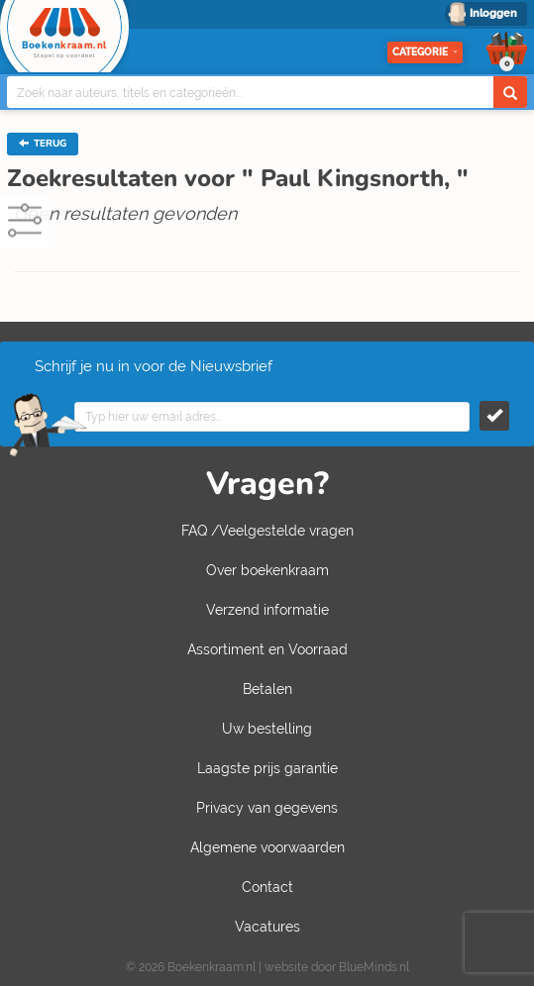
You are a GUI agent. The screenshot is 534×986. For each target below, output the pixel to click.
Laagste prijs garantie (267, 768)
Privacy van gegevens (267, 808)
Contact (267, 887)
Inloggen (493, 13)
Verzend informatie (267, 610)
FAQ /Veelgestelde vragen (267, 531)
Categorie (425, 52)
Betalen (267, 689)
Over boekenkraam (267, 570)
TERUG (42, 143)
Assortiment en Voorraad (267, 649)
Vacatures (267, 927)
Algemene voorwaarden (267, 847)
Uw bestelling (267, 729)
